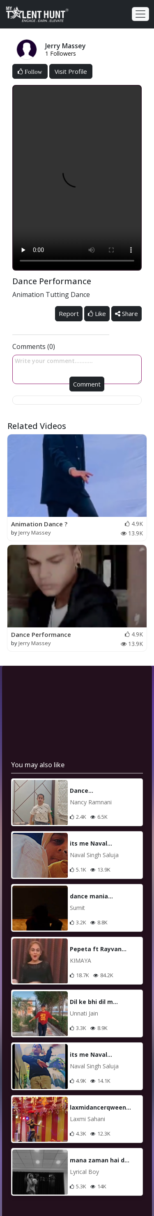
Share (126, 313)
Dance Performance (41, 634)
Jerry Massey (34, 532)
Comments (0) (33, 346)
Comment (87, 384)
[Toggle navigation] (140, 14)
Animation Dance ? (39, 524)
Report (69, 313)
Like (97, 313)
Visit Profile (71, 71)
